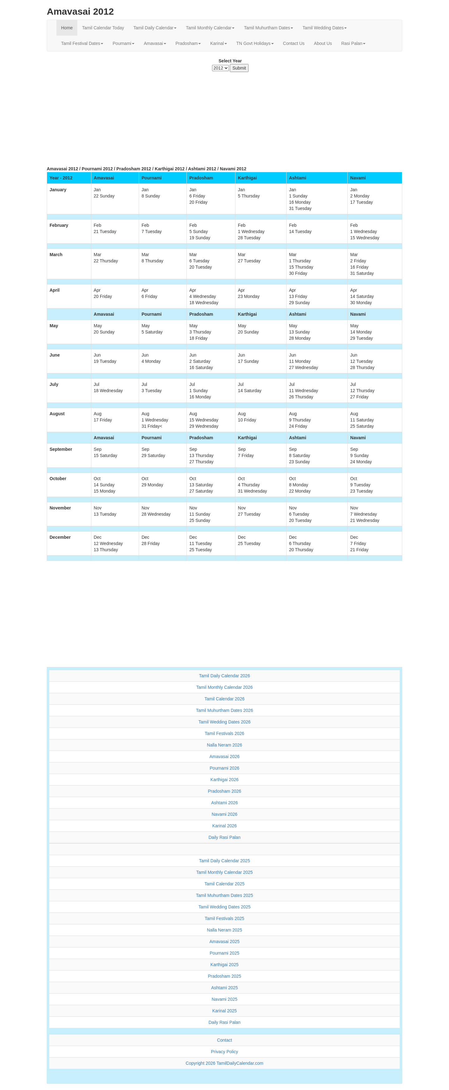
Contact (224, 1040)
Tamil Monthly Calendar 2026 (224, 687)
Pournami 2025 (224, 953)
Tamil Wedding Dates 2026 (224, 721)
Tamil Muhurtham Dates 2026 (224, 710)
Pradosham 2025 (224, 976)
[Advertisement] (224, 115)
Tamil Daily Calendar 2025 (224, 860)
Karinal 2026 (224, 825)
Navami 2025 (225, 999)
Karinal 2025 (224, 1010)
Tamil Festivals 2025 (224, 918)
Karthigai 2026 (224, 779)
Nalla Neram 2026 (224, 744)
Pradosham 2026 (224, 791)
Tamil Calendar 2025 (224, 883)
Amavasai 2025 (225, 941)
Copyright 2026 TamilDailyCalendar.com (224, 1063)
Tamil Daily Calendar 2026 (224, 675)
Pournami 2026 (224, 768)
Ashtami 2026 (224, 802)
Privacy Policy (224, 1051)
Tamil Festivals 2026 (224, 733)
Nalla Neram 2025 (224, 929)
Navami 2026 (225, 814)
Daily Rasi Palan (225, 837)
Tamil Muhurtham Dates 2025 (224, 895)
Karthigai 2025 (224, 964)
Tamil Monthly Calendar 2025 (224, 872)
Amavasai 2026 (225, 756)
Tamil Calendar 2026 (224, 698)
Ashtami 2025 (224, 987)
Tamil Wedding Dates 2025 (224, 906)
